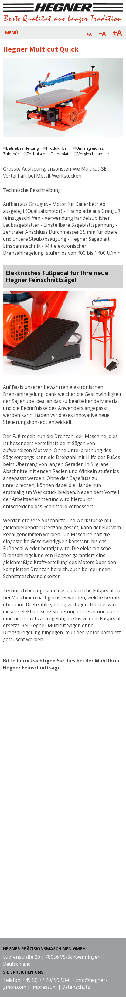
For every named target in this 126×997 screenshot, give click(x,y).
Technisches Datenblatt (48, 153)
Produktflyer (57, 148)
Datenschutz (76, 987)
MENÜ (11, 33)
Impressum (44, 987)
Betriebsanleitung (22, 148)
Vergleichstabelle (93, 153)
